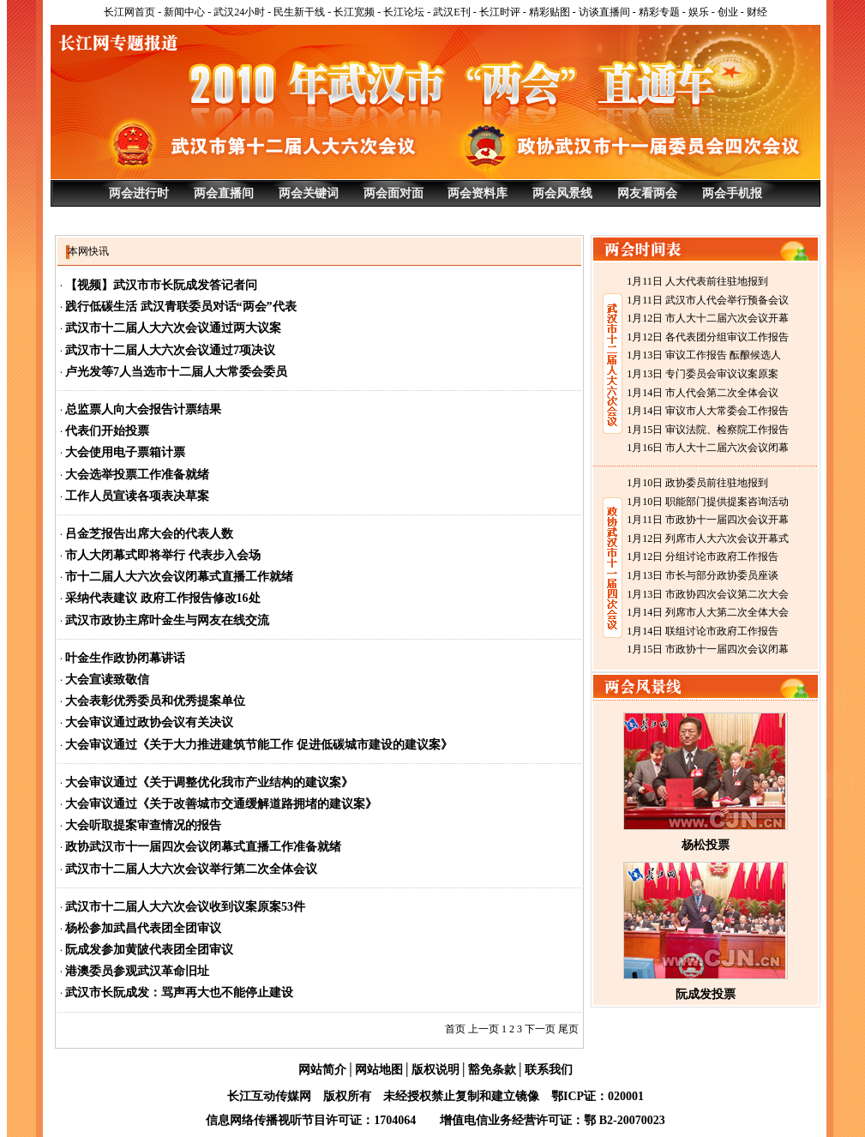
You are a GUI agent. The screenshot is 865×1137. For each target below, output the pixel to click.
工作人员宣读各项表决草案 (137, 496)
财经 (757, 12)
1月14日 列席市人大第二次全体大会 (708, 612)
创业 (728, 12)
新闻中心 (184, 12)
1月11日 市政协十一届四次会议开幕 (708, 520)
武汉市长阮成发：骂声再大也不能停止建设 (179, 992)
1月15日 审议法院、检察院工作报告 (708, 430)
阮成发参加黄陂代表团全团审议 (149, 949)
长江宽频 (354, 12)
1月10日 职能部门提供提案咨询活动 (708, 502)
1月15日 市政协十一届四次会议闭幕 (708, 649)
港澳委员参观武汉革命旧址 (137, 971)
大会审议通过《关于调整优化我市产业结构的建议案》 (209, 782)
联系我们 (549, 1069)
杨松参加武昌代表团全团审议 (143, 928)
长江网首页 (129, 12)
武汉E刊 (451, 12)
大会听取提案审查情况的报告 (143, 825)
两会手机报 (732, 193)
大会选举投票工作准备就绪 (137, 474)
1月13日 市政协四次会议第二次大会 (708, 594)
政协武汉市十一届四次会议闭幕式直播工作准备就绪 (203, 846)
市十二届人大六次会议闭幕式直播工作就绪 (179, 576)
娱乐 (698, 12)
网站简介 (322, 1069)
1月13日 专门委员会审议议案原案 (702, 374)
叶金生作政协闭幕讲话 (125, 658)
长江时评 (499, 12)
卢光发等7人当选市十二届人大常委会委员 (176, 371)
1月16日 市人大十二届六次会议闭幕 (708, 448)
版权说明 (435, 1069)
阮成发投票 (706, 994)
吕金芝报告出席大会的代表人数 (149, 533)
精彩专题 (659, 12)
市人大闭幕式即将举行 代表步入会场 (163, 555)
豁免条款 (492, 1069)
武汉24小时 (239, 12)
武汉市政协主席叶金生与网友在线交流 (167, 620)
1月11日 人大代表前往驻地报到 (697, 281)
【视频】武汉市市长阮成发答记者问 (161, 285)
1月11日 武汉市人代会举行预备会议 (708, 300)
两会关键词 (309, 193)
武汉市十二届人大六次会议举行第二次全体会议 (191, 869)
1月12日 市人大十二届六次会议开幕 (708, 318)
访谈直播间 (604, 12)
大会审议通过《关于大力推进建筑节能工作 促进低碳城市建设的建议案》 (259, 744)
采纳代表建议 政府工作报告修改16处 (163, 598)
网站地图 (379, 1069)
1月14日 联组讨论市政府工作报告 (702, 631)
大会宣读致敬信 (107, 679)
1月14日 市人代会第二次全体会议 (702, 393)
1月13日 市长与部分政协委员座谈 (702, 575)
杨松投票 (706, 845)
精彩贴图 (549, 12)
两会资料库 (478, 193)
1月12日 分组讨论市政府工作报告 (702, 556)
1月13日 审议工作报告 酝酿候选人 (704, 355)
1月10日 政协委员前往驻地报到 (697, 483)
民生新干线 (299, 12)
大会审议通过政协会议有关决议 (149, 722)
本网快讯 (88, 251)
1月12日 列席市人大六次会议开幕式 (708, 538)
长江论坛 (403, 12)
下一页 (540, 1029)
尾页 (568, 1029)
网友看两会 (647, 193)
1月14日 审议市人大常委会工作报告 (708, 411)
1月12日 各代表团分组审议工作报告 (708, 337)
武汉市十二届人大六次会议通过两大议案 (173, 328)
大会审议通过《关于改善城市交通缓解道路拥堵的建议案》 (221, 803)
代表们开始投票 (107, 430)
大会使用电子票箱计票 (125, 452)
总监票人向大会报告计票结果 (143, 409)
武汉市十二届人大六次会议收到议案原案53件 (185, 906)
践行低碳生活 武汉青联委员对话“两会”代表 (181, 306)
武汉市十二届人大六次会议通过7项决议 (170, 350)
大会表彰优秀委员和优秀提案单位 (155, 701)
